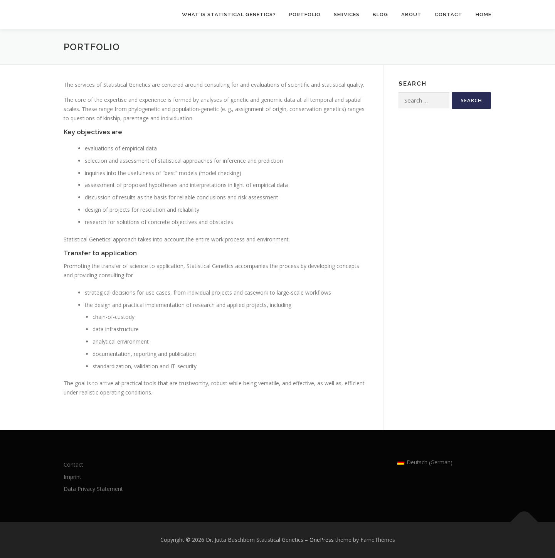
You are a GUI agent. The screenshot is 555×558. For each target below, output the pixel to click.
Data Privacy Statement (93, 488)
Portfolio (305, 14)
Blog (380, 14)
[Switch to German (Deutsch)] (425, 462)
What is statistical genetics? (229, 14)
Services (347, 14)
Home (483, 14)
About (411, 14)
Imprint (72, 476)
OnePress (321, 539)
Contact (448, 14)
